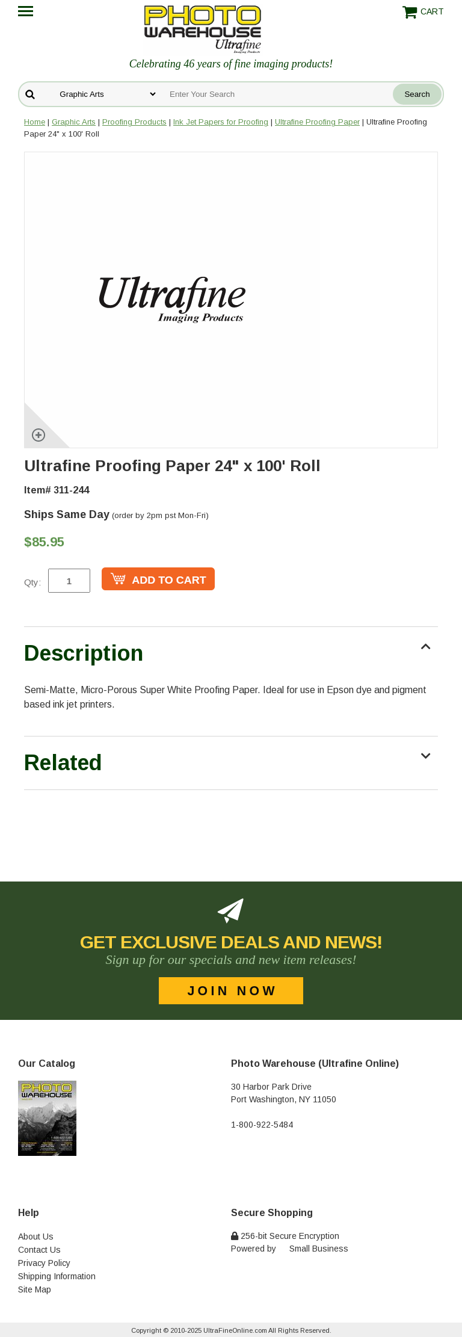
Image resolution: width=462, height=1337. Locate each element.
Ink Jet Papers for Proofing (220, 121)
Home (34, 121)
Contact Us (39, 1250)
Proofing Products (134, 121)
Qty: (32, 582)
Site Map (34, 1289)
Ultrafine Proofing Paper (317, 121)
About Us (36, 1236)
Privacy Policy (44, 1263)
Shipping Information (57, 1276)
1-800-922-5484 (262, 1124)
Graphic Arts (74, 121)
